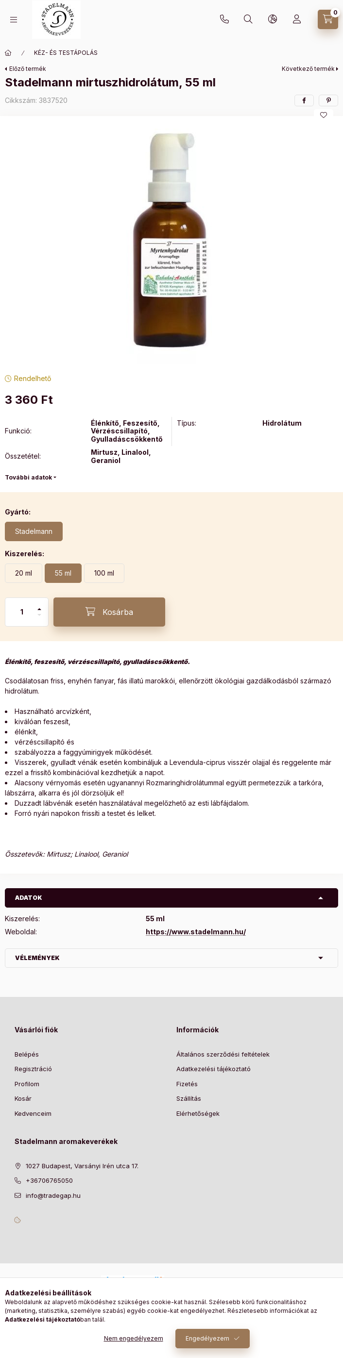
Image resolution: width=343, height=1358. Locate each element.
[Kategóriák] (13, 20)
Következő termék (308, 68)
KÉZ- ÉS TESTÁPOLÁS (66, 52)
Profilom (27, 1084)
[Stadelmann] (34, 531)
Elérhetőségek (198, 1113)
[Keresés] (248, 19)
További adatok (28, 477)
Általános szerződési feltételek (223, 1054)
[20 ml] (23, 573)
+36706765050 (224, 19)
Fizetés (187, 1084)
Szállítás (188, 1098)
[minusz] (39, 619)
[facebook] (304, 100)
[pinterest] (328, 100)
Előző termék (27, 68)
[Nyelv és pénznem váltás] (272, 19)
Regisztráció (33, 1069)
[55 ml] (63, 573)
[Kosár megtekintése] (328, 19)
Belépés (27, 1054)
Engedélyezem (207, 1338)
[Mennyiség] (22, 612)
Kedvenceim (33, 1113)
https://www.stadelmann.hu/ (196, 931)
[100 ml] (104, 573)
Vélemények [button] (37, 957)
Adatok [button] (28, 897)
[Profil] (297, 19)
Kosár (23, 1098)
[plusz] (39, 605)
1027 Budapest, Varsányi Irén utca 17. (82, 1166)
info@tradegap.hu (53, 1195)
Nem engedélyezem (133, 1338)
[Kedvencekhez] (323, 115)
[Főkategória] (8, 53)
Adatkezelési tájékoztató (213, 1069)
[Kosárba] (109, 612)
